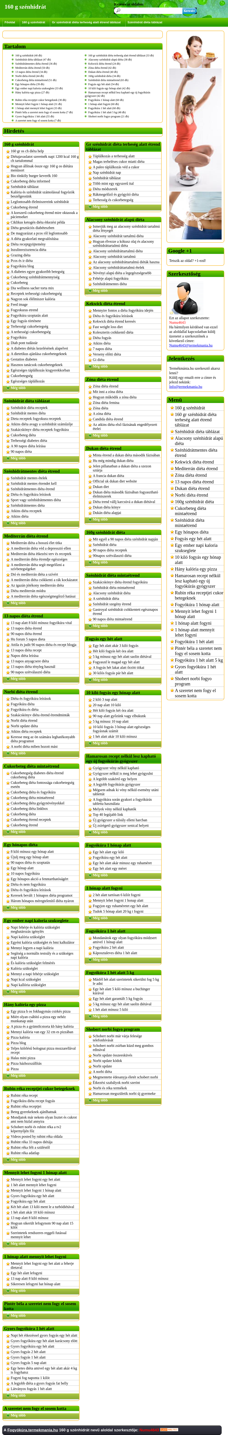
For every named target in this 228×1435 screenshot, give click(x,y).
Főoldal (10, 22)
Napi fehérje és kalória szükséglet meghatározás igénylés (35, 929)
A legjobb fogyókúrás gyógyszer (116, 784)
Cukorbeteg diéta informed (30, 181)
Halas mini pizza (23, 1058)
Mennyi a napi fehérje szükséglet (35, 974)
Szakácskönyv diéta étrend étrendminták (40, 715)
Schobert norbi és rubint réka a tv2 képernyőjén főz (36, 1129)
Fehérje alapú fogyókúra (110, 278)
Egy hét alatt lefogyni (26, 1273)
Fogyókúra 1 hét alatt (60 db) (104, 108)
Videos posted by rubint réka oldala (36, 1136)
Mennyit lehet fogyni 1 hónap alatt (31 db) (38, 104)
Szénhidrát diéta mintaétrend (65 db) (108, 80)
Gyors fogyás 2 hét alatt (28, 1352)
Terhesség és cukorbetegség (113, 200)
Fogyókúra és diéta (25, 709)
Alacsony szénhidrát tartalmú (114, 256)
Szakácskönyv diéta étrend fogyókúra (120, 582)
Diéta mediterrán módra (28, 591)
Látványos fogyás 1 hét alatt (31, 1389)
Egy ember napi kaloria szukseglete (196, 548)
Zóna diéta (100, 408)
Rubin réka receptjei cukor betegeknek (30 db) (40, 100)
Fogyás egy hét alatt (193, 538)
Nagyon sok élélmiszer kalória (33, 299)
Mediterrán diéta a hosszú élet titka (36, 543)
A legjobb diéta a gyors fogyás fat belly (39, 1383)
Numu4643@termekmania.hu (190, 345)
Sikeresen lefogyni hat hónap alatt (35, 1284)
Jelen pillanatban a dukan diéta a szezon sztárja (122, 468)
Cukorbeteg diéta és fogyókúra (33, 792)
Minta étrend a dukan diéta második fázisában (126, 455)
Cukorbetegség (22, 376)
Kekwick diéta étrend (194, 461)
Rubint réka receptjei (26, 1106)
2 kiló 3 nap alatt (105, 699)
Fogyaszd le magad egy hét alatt (116, 662)
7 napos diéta (102, 349)
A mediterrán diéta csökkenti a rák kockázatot (44, 580)
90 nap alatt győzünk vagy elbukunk (119, 716)
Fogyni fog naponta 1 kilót (30, 1378)
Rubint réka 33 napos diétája (31, 1142)
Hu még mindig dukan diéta (113, 461)
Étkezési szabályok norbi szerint (116, 1083)
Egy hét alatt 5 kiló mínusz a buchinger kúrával (121, 991)
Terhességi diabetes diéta (29, 440)
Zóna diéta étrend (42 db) (102, 67)
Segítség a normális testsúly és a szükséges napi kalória (42, 955)
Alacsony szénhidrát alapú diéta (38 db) (110, 59)
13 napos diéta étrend (26, 628)
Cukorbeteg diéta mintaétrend (32, 798)
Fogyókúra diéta (22, 704)
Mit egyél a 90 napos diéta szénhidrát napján (125, 539)
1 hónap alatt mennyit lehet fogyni (195, 632)
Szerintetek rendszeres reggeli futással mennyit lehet (39, 1235)
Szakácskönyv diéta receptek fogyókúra (40, 430)
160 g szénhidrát (33, 22)
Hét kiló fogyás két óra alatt (113, 651)
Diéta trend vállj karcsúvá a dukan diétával (124, 502)
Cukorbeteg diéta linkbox (29, 809)
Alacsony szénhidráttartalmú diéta (118, 251)
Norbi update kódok (107, 1061)
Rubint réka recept (24, 1095)
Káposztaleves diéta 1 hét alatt (115, 953)
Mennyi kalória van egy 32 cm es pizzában (42, 1032)
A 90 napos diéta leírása (28, 446)
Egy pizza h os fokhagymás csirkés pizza (40, 1011)
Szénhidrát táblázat (25, 187)
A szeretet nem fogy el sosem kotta (195, 693)
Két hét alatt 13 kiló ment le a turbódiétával (42, 1207)
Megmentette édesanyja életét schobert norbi (125, 1077)
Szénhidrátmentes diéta (28, 505)
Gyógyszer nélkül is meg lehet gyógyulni (123, 773)
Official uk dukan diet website (115, 481)
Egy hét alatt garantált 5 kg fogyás (118, 999)
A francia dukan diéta (108, 476)
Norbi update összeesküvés (112, 1055)
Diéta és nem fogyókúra (28, 884)
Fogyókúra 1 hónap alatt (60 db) (106, 100)
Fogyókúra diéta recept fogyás (33, 1101)
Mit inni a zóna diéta (108, 392)
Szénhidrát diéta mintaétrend (114, 588)
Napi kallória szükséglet (28, 985)
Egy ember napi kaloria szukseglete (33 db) (39, 88)
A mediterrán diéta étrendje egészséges (39, 559)
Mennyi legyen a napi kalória (32, 948)
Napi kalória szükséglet (28, 937)
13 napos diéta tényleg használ (33, 667)
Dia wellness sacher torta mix (32, 288)
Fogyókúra (18, 337)
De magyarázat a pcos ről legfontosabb (39, 233)
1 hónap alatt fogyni (193, 623)
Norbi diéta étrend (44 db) (29, 76)
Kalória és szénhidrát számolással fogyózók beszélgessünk (43, 194)
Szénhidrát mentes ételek (29, 478)
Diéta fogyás (102, 338)
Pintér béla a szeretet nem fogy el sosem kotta (198, 651)
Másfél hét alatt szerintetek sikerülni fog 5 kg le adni (126, 981)
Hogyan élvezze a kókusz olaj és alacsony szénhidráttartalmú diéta (123, 244)
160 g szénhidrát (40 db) (28, 55)
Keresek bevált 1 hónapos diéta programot (42, 895)
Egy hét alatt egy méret (110, 868)
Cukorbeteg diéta (23, 435)
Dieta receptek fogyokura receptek (36, 419)
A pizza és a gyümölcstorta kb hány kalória (42, 1026)
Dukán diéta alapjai (107, 513)
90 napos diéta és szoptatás (30, 862)
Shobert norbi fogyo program (193, 681)
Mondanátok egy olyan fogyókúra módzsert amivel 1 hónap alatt (125, 940)
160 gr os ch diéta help (27, 151)
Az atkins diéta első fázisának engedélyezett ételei (125, 427)
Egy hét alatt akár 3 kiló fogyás (115, 646)
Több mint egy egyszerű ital (113, 183)
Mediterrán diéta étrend (196, 468)
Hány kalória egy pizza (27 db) (32, 92)
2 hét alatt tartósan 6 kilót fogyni (116, 895)
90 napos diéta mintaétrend (112, 619)
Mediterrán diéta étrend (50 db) (32, 67)
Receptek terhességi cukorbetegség (36, 293)
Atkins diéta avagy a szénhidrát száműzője (42, 424)
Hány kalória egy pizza (196, 568)
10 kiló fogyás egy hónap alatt (198, 560)
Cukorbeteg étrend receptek (31, 820)
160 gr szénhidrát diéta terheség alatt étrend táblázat (196, 419)
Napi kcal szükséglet (26, 979)
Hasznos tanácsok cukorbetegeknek (36, 365)
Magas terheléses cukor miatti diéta (119, 161)
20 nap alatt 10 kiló (107, 705)
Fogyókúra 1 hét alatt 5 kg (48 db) (107, 112)
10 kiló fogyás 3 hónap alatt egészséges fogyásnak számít (121, 729)
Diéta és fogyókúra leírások (31, 494)
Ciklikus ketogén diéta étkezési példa (38, 222)
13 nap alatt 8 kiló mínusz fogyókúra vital (41, 623)
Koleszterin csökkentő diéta (113, 332)
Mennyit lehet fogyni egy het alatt (35, 1179)
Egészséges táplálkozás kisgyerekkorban (40, 370)
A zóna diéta (102, 414)
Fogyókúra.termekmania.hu (32, 1430)
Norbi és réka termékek (110, 1088)
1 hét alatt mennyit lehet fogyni (33, 1185)
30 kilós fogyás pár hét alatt (113, 673)
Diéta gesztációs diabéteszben (32, 228)
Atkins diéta (19, 516)
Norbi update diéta (24, 726)
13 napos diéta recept (26, 650)
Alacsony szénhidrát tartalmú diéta (118, 236)
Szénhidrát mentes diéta (28, 413)
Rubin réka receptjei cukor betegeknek (199, 595)
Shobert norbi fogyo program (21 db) (108, 116)
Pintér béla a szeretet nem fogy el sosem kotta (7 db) (44, 112)
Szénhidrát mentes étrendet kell (34, 483)
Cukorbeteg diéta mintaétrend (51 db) (36, 80)
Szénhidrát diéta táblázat (144, 22)
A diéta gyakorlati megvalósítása (34, 239)
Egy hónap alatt (22, 868)
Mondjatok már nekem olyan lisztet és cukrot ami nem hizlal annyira (44, 1119)
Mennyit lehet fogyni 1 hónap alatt (36, 1190)
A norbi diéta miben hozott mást (34, 746)
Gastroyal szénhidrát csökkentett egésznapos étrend (125, 612)
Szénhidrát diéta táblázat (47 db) (33, 59)
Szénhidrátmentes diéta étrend (33, 489)
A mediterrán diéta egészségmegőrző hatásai (43, 596)
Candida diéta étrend (108, 419)
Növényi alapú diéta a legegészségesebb (122, 273)
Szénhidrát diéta (105, 545)
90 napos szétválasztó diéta (30, 672)
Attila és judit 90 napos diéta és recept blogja (43, 645)
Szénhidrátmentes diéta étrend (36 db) (36, 63)
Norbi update (102, 1066)
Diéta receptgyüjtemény (28, 244)
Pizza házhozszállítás (26, 1063)
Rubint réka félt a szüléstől (30, 1147)
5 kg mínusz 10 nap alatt (111, 721)
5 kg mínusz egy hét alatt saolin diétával (122, 656)
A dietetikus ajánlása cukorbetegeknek (39, 354)
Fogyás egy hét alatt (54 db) (103, 84)
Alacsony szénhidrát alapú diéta (199, 441)
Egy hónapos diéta (192, 532)
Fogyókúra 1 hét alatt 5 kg (199, 660)
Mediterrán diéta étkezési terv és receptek (41, 554)
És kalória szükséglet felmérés (33, 963)
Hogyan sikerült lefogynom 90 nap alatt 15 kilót (42, 1225)
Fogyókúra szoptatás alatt (29, 315)
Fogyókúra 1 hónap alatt (197, 604)
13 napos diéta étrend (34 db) (31, 72)
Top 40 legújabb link (108, 814)
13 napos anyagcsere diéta (30, 661)
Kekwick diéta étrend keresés (114, 321)
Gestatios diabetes (24, 359)
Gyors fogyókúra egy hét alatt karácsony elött (44, 1341)
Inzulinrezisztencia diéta (28, 250)
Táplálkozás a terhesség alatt (114, 156)
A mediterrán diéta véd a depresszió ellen (41, 548)
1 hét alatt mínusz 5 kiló (110, 1009)
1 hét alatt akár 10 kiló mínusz (33, 1212)
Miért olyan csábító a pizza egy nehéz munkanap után (38, 1019)
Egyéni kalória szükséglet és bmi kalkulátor (42, 942)
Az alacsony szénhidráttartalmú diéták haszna (126, 262)
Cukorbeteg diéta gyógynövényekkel (38, 803)
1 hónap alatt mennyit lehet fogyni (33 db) (38, 108)
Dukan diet (101, 487)
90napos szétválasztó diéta (112, 556)
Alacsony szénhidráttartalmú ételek (118, 267)
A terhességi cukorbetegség (31, 332)
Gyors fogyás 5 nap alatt (28, 1363)
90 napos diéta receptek (110, 550)
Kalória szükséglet (24, 968)
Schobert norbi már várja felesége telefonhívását (117, 1038)
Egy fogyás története (26, 321)
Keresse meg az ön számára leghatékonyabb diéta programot (43, 739)
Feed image (19, 304)
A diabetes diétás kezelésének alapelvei (39, 348)
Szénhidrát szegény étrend (112, 604)
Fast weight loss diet (108, 327)
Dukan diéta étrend (192, 488)
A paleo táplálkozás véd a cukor (116, 167)
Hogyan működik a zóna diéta (115, 397)
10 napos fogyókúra (25, 873)
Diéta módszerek (105, 189)
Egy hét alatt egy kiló (108, 852)
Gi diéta (98, 360)
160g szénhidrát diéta (194, 501)
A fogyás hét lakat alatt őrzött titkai (118, 667)
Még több (18, 388)
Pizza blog (18, 1043)
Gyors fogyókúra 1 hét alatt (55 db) (34, 116)
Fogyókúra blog (22, 266)
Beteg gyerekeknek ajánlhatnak (34, 1112)
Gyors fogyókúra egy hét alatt (32, 1196)
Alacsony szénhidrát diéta (111, 593)
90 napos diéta (21, 451)
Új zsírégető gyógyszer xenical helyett (121, 825)
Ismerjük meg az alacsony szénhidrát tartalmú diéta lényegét (126, 228)
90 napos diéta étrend (26, 634)
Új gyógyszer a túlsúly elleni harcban (120, 820)
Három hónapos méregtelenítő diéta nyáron (42, 901)
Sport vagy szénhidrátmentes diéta (36, 500)
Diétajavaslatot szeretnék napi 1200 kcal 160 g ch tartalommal (45, 159)
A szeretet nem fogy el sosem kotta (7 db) (38, 120)
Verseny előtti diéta (107, 354)
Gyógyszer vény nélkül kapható (116, 768)
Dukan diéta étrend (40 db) (103, 72)
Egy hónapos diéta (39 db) (29, 84)
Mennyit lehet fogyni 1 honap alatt (118, 900)
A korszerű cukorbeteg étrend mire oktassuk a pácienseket (44, 215)
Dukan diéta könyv (107, 507)
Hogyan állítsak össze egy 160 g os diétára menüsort (42, 168)
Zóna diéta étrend (105, 386)
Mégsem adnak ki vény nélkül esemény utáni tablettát (126, 792)
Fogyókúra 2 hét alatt (108, 947)
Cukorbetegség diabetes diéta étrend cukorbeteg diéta (37, 775)
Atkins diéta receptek (26, 511)
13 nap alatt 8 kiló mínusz (30, 1218)
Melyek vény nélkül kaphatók (114, 809)
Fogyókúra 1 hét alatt (194, 641)
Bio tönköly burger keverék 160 (34, 176)
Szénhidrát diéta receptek (29, 408)
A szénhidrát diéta (106, 598)
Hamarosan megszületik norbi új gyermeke (124, 1093)
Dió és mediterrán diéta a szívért (34, 574)
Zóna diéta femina (106, 403)
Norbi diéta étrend (24, 720)
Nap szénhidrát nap (107, 172)
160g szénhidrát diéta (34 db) (104, 76)
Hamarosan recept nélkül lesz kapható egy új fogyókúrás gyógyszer (197, 581)
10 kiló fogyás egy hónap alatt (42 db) (109, 88)
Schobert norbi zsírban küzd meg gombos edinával (123, 1048)
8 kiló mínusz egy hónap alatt (32, 851)
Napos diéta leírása (25, 656)
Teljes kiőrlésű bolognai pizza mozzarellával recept (43, 1050)
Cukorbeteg (19, 282)
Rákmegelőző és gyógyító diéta (116, 194)
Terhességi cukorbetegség (29, 326)
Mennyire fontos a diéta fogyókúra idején (123, 310)
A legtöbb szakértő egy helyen (115, 779)
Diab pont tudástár (24, 343)
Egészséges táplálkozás (28, 381)
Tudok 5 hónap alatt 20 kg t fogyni (118, 911)
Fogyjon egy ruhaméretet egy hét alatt (120, 906)
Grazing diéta (21, 255)
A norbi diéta (102, 1072)
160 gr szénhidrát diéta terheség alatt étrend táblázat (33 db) (121, 55)
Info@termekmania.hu (185, 387)
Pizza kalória (20, 1037)
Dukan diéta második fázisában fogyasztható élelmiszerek (125, 494)
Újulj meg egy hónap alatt (30, 857)
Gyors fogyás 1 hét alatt (28, 1357)
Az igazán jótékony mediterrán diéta (37, 585)
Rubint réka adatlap (25, 1153)
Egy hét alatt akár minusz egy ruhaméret (122, 863)
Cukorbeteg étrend (24, 207)
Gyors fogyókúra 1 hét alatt (195, 669)
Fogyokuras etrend (24, 310)
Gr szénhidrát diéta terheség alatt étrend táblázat (86, 22)
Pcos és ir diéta (22, 261)
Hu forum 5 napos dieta (28, 639)
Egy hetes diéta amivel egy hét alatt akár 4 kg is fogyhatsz (44, 1370)
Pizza (15, 1069)
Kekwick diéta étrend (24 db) (104, 63)
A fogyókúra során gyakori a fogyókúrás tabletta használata (122, 802)
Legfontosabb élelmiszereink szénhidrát (40, 202)
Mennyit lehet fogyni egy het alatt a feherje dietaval (42, 1265)
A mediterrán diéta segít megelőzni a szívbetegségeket (37, 567)
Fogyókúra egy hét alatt (28, 1201)
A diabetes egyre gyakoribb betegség (37, 272)
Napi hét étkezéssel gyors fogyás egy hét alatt (44, 1335)
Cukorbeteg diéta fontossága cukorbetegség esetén (42, 785)
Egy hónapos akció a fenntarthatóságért (39, 879)
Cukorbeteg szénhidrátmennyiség (35, 277)
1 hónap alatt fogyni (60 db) (103, 104)
